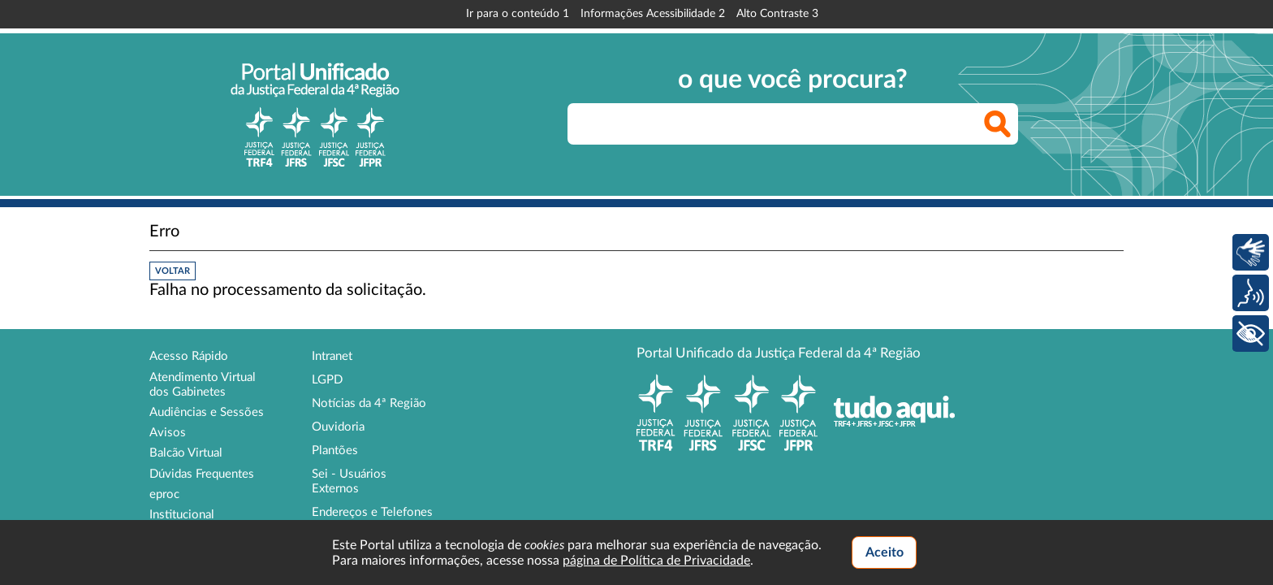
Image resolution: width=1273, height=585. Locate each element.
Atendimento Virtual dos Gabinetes (202, 384)
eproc (164, 494)
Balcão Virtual (185, 453)
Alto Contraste (777, 14)
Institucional (181, 515)
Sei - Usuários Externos (349, 481)
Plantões (335, 450)
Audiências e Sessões (206, 412)
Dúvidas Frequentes (201, 474)
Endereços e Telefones (372, 512)
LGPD (327, 380)
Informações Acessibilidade (652, 14)
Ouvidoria (338, 427)
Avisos (167, 433)
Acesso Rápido (188, 356)
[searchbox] (792, 124)
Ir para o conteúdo (517, 14)
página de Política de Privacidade (656, 560)
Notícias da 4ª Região (369, 403)
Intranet (332, 356)
